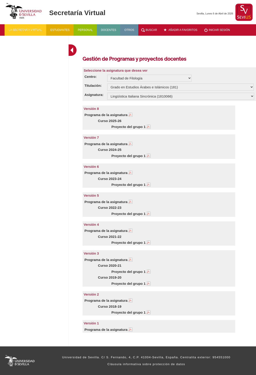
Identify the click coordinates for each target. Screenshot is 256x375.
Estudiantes (59, 30)
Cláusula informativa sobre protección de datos (146, 364)
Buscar (151, 30)
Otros (129, 30)
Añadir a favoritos (182, 30)
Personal (85, 30)
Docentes (108, 30)
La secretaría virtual (25, 30)
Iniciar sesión (219, 30)
